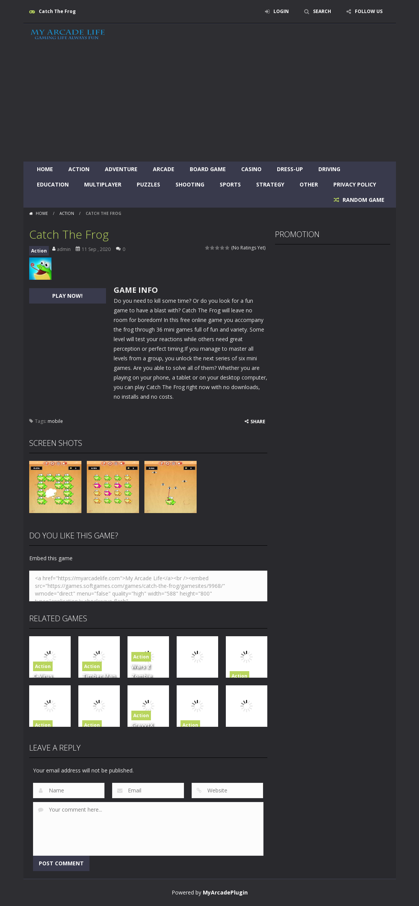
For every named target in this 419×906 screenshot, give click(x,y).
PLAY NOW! (67, 295)
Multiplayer (102, 184)
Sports (230, 184)
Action (78, 169)
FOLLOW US (369, 11)
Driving (329, 169)
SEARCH (322, 11)
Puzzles (148, 184)
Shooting (190, 184)
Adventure (121, 169)
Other (309, 184)
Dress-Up (290, 169)
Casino (251, 169)
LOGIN (281, 11)
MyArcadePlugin (225, 892)
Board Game (208, 169)
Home (45, 169)
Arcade (163, 169)
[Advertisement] (209, 104)
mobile (55, 421)
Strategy (270, 184)
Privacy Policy (354, 184)
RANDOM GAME (362, 199)
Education (53, 184)
